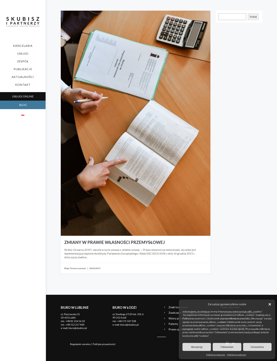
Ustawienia (257, 346)
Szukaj (253, 16)
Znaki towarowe (178, 307)
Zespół (23, 61)
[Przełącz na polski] (22, 114)
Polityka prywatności (215, 354)
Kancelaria (23, 45)
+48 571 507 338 (126, 321)
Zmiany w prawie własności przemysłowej (114, 242)
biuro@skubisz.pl (78, 327)
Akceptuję (197, 346)
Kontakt (23, 84)
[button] (270, 304)
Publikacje (23, 69)
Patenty (173, 323)
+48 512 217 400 (75, 324)
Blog (66, 268)
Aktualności (23, 76)
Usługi (22, 53)
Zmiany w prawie (78, 268)
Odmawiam (226, 346)
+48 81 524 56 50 (75, 321)
